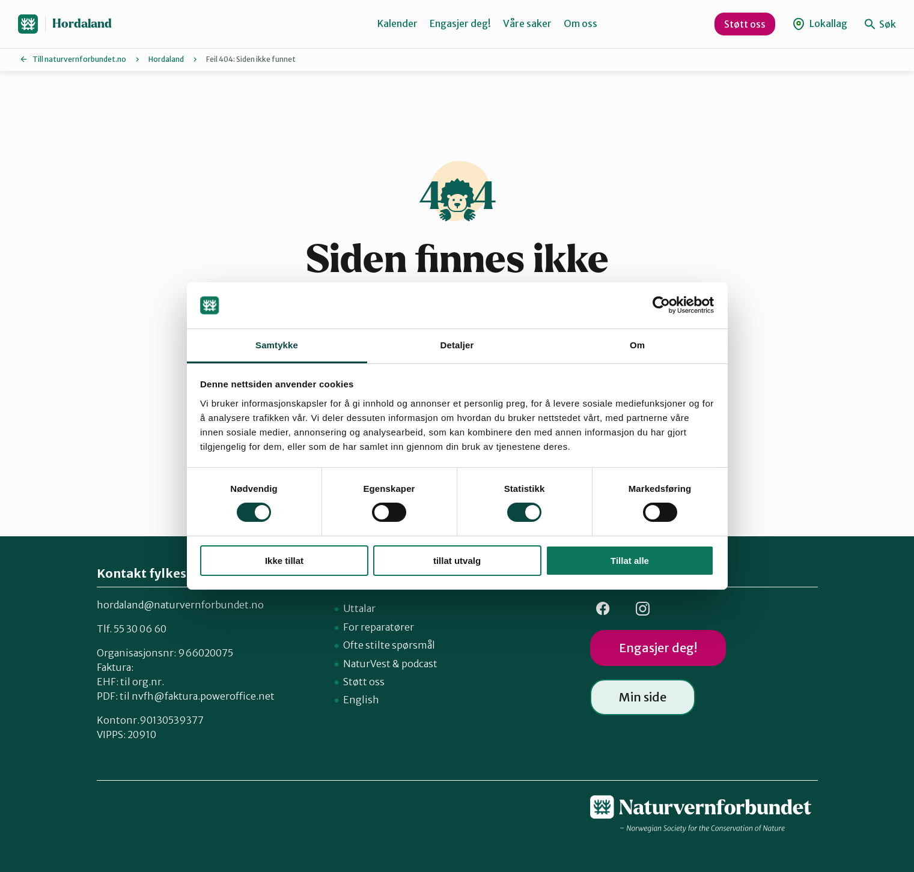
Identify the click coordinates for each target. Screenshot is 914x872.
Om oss (580, 23)
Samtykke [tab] (276, 345)
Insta (643, 609)
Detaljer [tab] (457, 345)
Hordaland (82, 23)
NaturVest (367, 664)
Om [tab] (637, 345)
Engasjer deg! (460, 23)
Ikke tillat (284, 561)
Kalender (397, 23)
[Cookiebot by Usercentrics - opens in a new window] (661, 305)
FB (603, 609)
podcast (419, 664)
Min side (642, 696)
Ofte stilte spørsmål (389, 645)
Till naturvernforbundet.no (79, 59)
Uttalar (359, 608)
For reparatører (378, 627)
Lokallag (820, 23)
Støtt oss (745, 24)
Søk (880, 24)
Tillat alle (630, 561)
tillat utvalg (457, 561)
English (361, 700)
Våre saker (527, 23)
